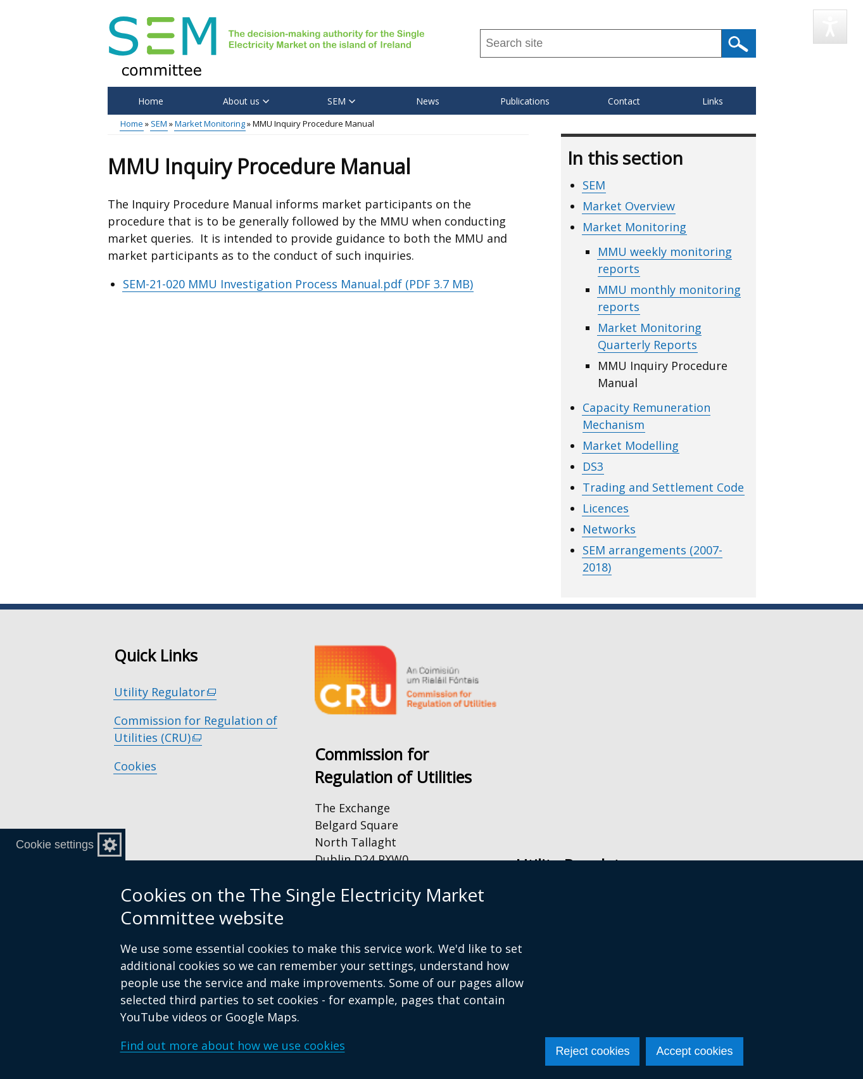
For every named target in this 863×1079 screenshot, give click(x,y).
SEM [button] (341, 101)
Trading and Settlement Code (663, 487)
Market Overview (629, 206)
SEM (159, 123)
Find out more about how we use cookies (232, 1045)
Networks (609, 529)
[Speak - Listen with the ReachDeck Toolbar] (830, 27)
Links (712, 101)
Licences (606, 508)
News (427, 101)
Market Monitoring (210, 123)
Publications (525, 101)
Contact (624, 101)
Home (150, 101)
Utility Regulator (165, 692)
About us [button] (246, 101)
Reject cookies (592, 1051)
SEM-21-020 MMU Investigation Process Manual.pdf (298, 283)
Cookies (135, 766)
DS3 (593, 466)
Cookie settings (55, 844)
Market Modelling (631, 445)
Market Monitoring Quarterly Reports (650, 336)
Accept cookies (694, 1051)
